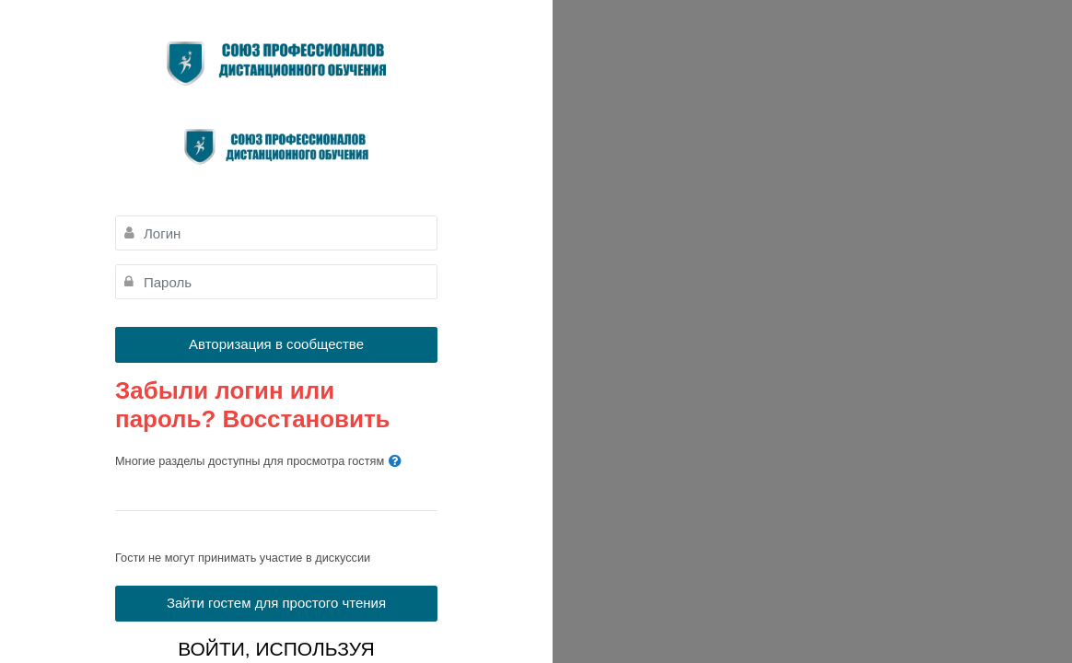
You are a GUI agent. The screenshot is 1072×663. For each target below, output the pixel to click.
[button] (395, 461)
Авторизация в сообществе (276, 344)
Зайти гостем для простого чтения (276, 603)
